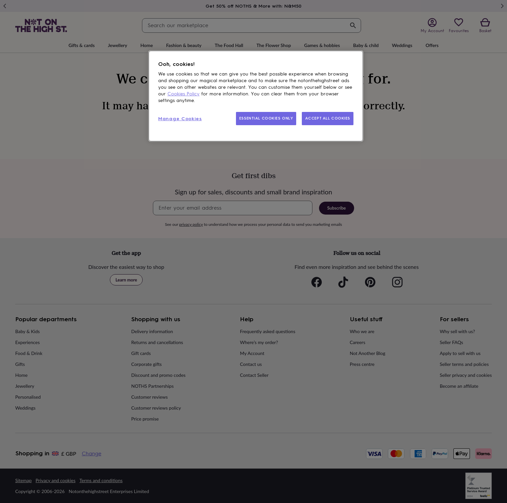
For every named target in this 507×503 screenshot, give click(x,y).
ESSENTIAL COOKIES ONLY (266, 118)
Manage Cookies (180, 119)
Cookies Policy (183, 93)
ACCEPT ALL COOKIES (327, 118)
